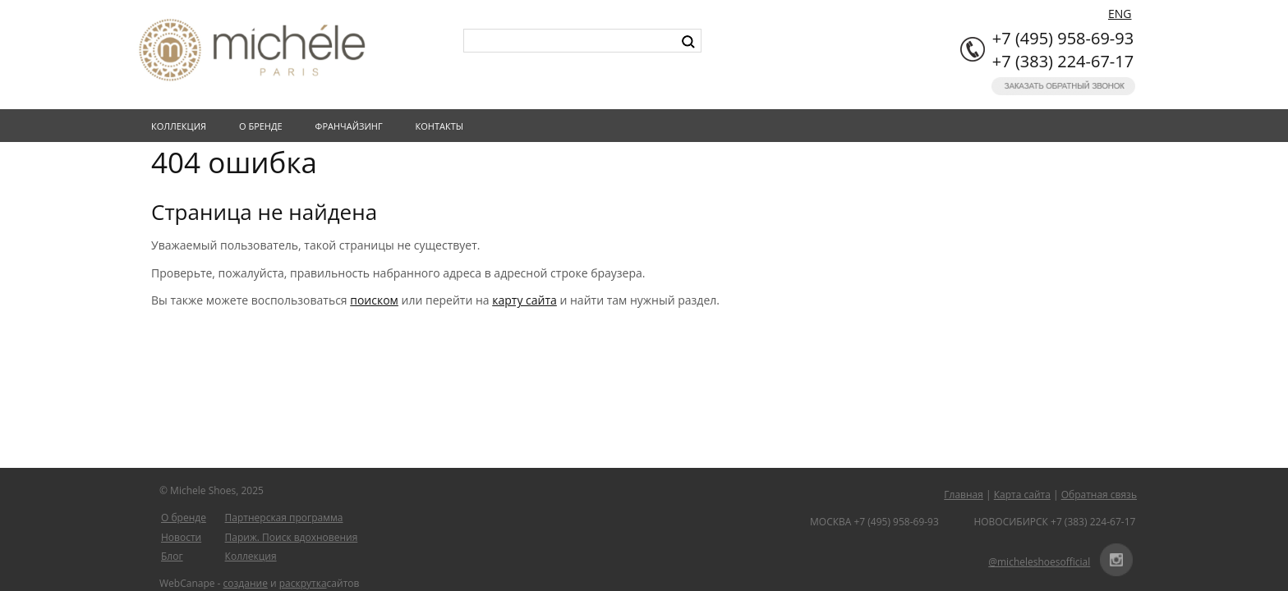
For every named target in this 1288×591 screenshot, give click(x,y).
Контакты (443, 126)
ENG (1120, 13)
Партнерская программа (284, 518)
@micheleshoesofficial (1039, 562)
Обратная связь (1099, 495)
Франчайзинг (352, 126)
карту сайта (524, 300)
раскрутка (303, 583)
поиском (374, 300)
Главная (963, 495)
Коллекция (182, 126)
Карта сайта (1022, 495)
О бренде (264, 126)
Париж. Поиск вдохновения (291, 537)
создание (245, 583)
